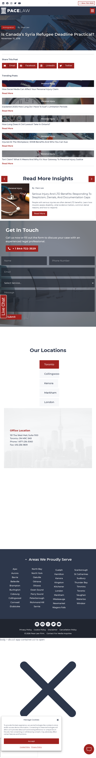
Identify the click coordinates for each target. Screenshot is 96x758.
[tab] (49, 364)
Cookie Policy (25, 747)
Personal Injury (48, 83)
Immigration (8, 27)
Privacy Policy (36, 747)
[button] (57, 720)
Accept (31, 741)
